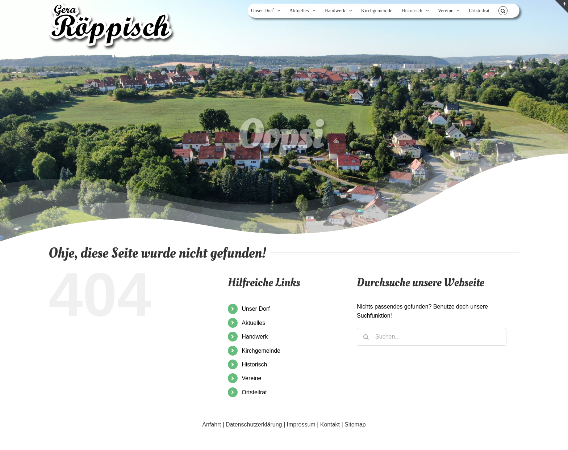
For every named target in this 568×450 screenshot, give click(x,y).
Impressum (301, 424)
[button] (503, 11)
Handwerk (255, 337)
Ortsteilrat (254, 392)
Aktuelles (253, 323)
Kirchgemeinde (261, 351)
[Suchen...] (431, 337)
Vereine (251, 378)
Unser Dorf (256, 309)
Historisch (254, 364)
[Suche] (366, 337)
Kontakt (330, 424)
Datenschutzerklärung (254, 424)
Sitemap (355, 424)
